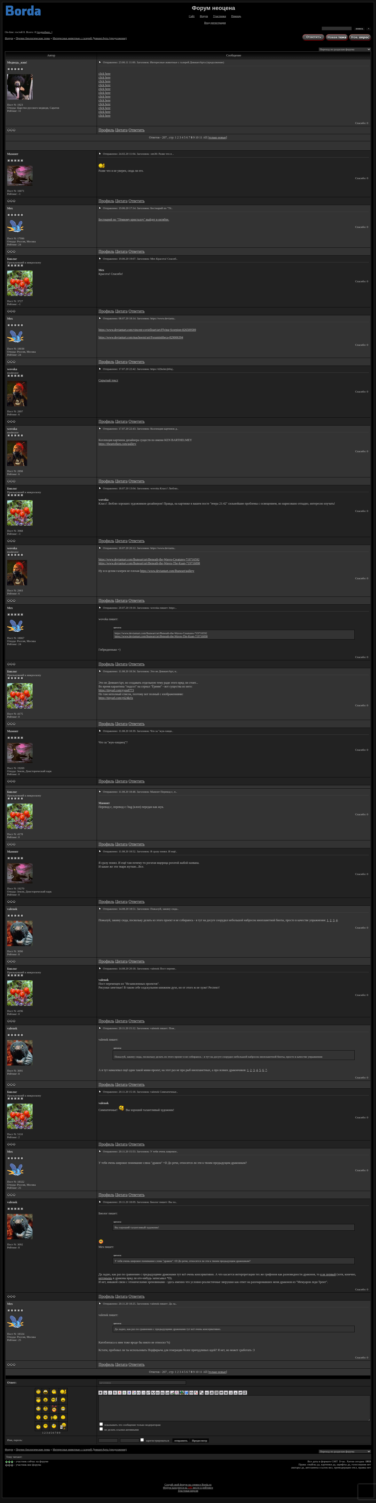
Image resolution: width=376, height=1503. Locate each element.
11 (200, 137)
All (205, 137)
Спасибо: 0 (361, 122)
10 (196, 137)
